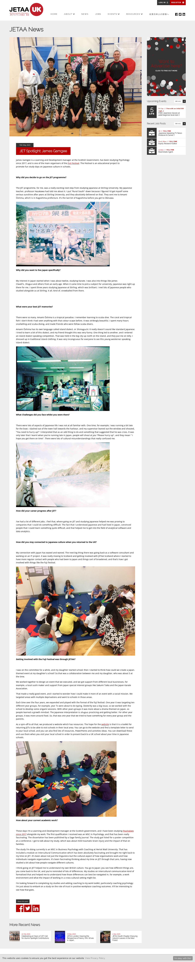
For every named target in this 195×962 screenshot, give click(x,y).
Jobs (98, 14)
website (105, 724)
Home (54, 14)
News (84, 14)
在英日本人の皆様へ (159, 14)
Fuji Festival (73, 163)
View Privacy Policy (95, 958)
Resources (134, 14)
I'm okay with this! (182, 958)
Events (114, 14)
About (69, 14)
